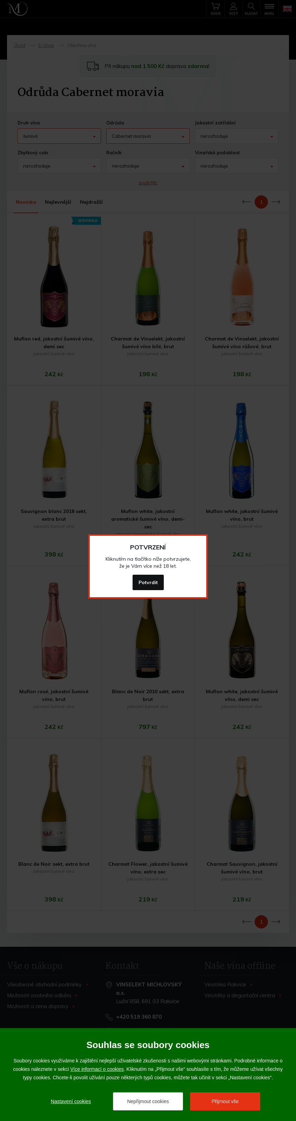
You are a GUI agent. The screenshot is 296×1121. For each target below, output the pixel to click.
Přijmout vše (224, 1101)
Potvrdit (148, 582)
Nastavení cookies (71, 1101)
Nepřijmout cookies (148, 1101)
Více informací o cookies (97, 1069)
